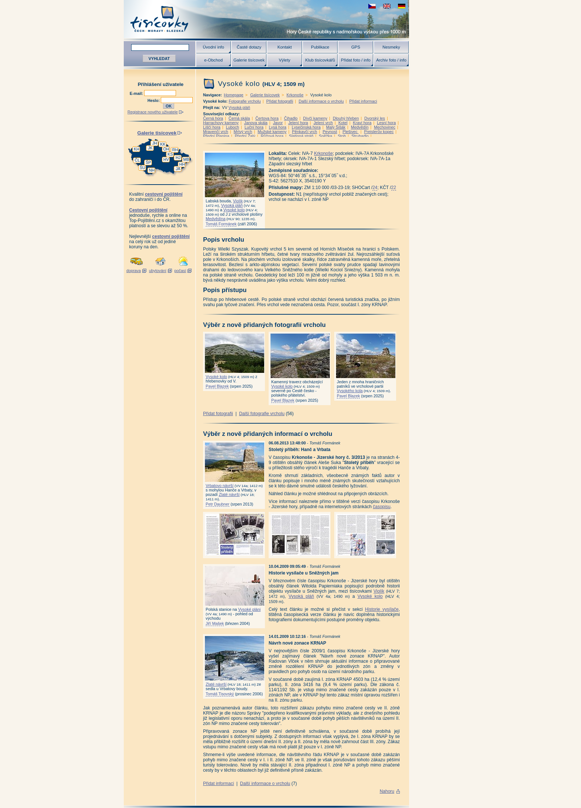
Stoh (342, 136)
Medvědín (359, 127)
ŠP (148, 162)
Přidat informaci (363, 101)
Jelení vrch (323, 122)
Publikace (320, 47)
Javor (278, 122)
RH (175, 150)
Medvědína (215, 218)
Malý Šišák (335, 127)
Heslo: (154, 100)
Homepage (233, 95)
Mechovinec (384, 127)
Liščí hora (211, 127)
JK (150, 148)
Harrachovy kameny (221, 122)
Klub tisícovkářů (320, 60)
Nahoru (387, 791)
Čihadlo (291, 118)
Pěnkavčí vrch (304, 131)
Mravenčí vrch (215, 131)
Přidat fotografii (279, 101)
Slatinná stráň (301, 136)
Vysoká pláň (239, 107)
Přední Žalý (245, 136)
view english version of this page (386, 6)
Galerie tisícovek (249, 60)
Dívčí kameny (315, 118)
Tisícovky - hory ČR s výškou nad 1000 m (266, 19)
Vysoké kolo (234, 210)
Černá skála (239, 118)
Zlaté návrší (229, 494)
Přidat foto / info (356, 60)
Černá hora (213, 118)
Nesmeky (391, 47)
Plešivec (351, 131)
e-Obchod (213, 60)
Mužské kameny (272, 131)
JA (178, 168)
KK (162, 144)
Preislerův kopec (379, 131)
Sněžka (325, 136)
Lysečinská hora (306, 127)
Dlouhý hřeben (346, 118)
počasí (180, 270)
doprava (133, 270)
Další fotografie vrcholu (262, 413)
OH (166, 149)
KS (170, 154)
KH (136, 149)
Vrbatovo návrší (219, 485)
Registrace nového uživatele (152, 112)
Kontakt (285, 47)
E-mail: (137, 93)
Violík (238, 201)
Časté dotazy (249, 47)
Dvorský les (374, 118)
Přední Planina (216, 136)
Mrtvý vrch (243, 131)
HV (166, 159)
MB (186, 159)
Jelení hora (298, 122)
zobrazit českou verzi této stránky (372, 6)
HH (182, 164)
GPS (355, 47)
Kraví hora (362, 122)
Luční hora (254, 127)
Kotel (343, 122)
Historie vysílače (382, 609)
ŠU (142, 167)
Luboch (232, 127)
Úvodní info (213, 47)
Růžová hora (272, 136)
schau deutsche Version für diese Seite (401, 6)
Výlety (284, 60)
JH (154, 143)
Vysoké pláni (249, 609)
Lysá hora (277, 127)
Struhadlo (359, 136)
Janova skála (256, 122)
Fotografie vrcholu (244, 101)
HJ (178, 157)
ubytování (157, 270)
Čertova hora (266, 118)
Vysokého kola (350, 390)
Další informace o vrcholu (321, 101)
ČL (137, 160)
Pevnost (330, 131)
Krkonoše (294, 95)
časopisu (381, 506)
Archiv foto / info (391, 60)
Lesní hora (386, 122)
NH (152, 170)
